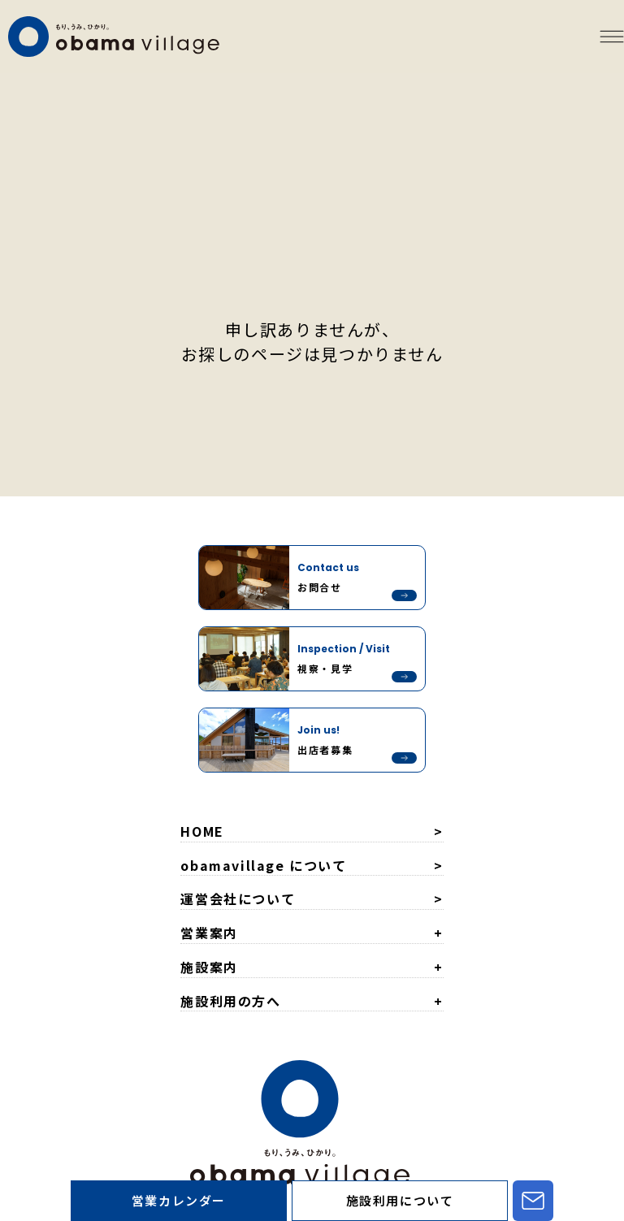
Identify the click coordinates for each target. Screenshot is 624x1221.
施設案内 (208, 966)
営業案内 (208, 932)
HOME (201, 831)
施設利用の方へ (230, 1001)
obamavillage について (263, 865)
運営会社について (237, 898)
